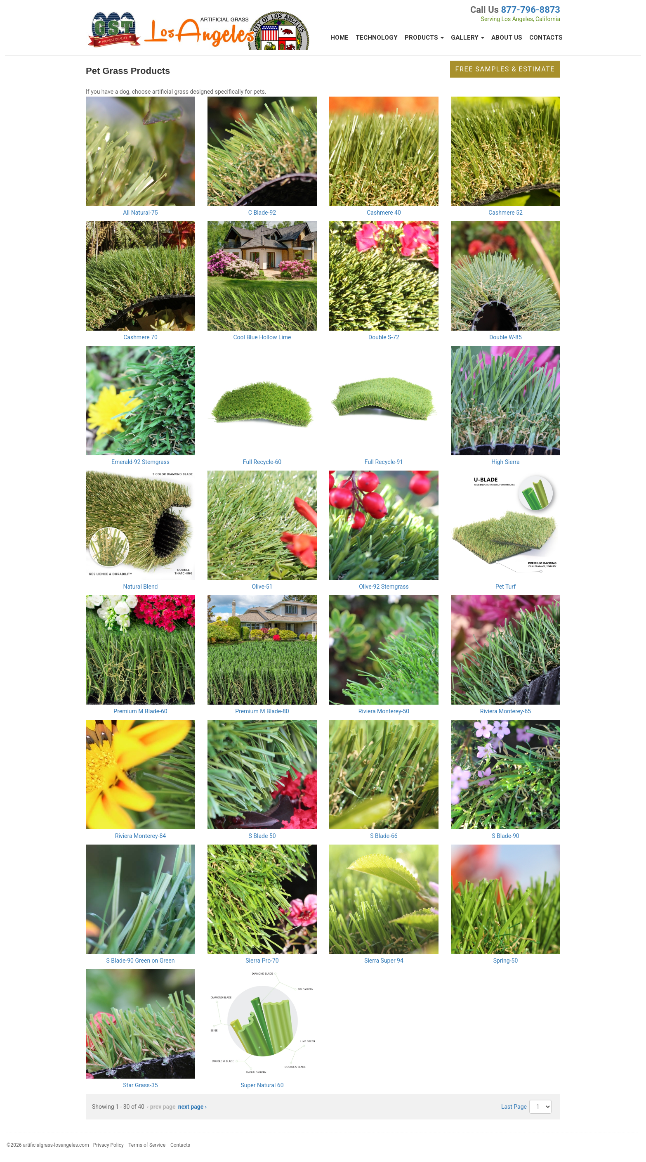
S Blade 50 (262, 836)
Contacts (546, 37)
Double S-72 (383, 337)
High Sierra (505, 462)
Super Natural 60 (261, 1085)
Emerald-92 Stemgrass (140, 462)
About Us (506, 37)
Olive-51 (262, 586)
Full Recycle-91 (384, 462)
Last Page (514, 1106)
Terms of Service (146, 1145)
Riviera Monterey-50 (383, 711)
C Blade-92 (262, 212)
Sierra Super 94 (383, 960)
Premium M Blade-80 (262, 711)
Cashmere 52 (505, 212)
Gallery (467, 37)
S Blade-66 (383, 836)
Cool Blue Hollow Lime (262, 337)
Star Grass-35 (140, 1085)
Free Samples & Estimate (505, 69)
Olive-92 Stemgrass (384, 586)
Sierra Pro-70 (261, 960)
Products (424, 37)
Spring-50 (505, 960)
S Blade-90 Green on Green (140, 960)
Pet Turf (505, 586)
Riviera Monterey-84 (140, 836)
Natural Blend (140, 586)
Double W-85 (505, 337)
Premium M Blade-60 (140, 711)
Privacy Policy (108, 1145)
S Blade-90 (505, 836)
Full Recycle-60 (262, 462)
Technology (377, 37)
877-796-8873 (530, 10)
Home (339, 37)
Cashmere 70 (140, 337)
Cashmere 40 (384, 212)
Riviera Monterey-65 (505, 711)
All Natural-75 (140, 212)
